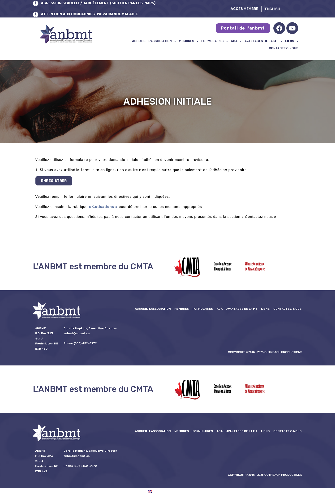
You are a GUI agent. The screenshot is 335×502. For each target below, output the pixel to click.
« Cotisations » (103, 207)
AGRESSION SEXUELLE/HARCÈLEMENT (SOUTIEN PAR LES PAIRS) (99, 3)
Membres (188, 41)
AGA (236, 41)
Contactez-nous (283, 48)
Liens (291, 41)
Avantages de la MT (263, 41)
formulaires (214, 41)
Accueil (139, 41)
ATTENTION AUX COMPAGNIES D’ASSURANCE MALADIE (90, 14)
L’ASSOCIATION (162, 41)
